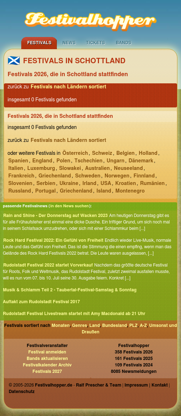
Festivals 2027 (47, 371)
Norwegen (116, 176)
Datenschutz (22, 391)
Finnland (144, 176)
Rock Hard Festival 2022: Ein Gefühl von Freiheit (53, 240)
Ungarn (115, 160)
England (42, 160)
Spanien (18, 160)
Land (94, 325)
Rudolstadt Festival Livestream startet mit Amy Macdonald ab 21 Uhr (74, 313)
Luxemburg (41, 168)
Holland (148, 153)
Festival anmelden (47, 352)
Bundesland (114, 325)
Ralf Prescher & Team (98, 385)
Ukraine (68, 183)
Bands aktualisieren (47, 358)
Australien (97, 168)
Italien (15, 168)
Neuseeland (128, 168)
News (69, 43)
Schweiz (102, 153)
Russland (19, 191)
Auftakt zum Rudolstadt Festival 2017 (41, 302)
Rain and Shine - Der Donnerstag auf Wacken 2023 (55, 215)
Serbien (45, 183)
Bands (123, 43)
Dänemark (140, 160)
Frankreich (21, 176)
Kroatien (125, 183)
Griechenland (55, 176)
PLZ (133, 325)
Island (103, 191)
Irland (89, 183)
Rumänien (152, 183)
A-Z (143, 325)
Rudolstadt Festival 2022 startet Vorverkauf (48, 265)
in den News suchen (69, 206)
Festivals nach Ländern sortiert (68, 86)
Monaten (60, 325)
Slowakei (70, 168)
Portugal (45, 191)
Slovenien (20, 183)
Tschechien (88, 160)
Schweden (87, 176)
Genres (79, 325)
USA (105, 183)
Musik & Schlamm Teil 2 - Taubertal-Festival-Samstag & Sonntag (70, 290)
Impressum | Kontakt (146, 385)
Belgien (125, 153)
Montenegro (130, 191)
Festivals (39, 43)
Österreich (75, 153)
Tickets (95, 43)
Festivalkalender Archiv (47, 365)
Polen (63, 160)
